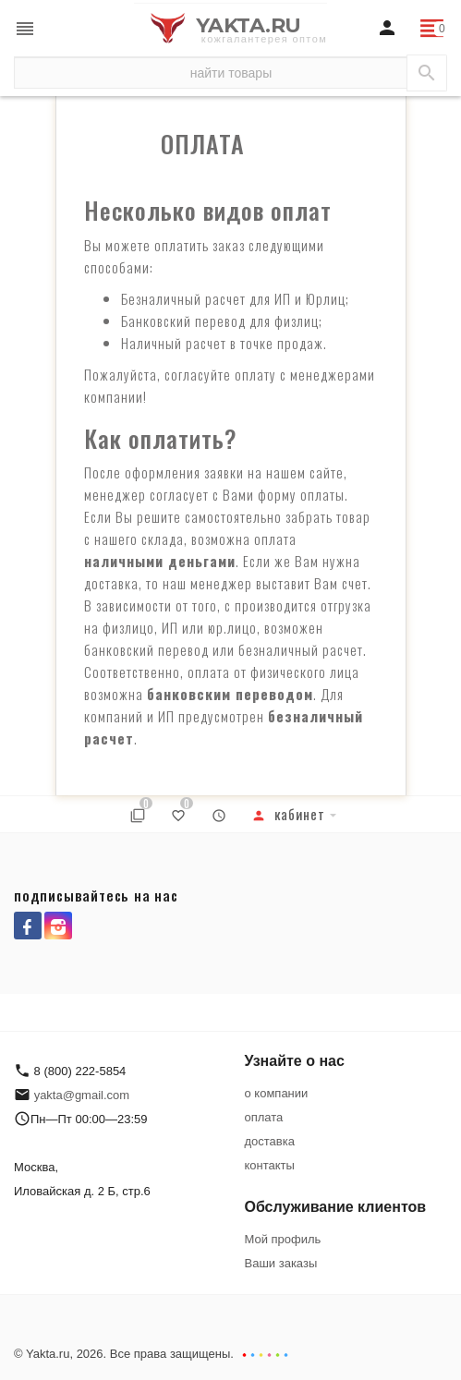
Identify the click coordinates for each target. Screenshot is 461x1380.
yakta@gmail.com (82, 1095)
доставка (270, 1141)
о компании (277, 1093)
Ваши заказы (281, 1263)
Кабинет (288, 814)
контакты (270, 1165)
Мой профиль (283, 1239)
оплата (264, 1117)
